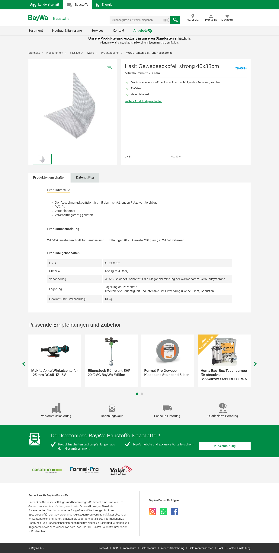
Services (97, 31)
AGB (115, 548)
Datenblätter (85, 177)
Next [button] (255, 363)
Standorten (165, 38)
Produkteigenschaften (49, 177)
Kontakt (118, 31)
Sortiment (35, 31)
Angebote (140, 30)
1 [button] (137, 394)
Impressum (129, 548)
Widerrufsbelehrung (172, 548)
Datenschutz (148, 548)
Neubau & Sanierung (67, 31)
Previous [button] (24, 363)
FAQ (220, 548)
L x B (128, 156)
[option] (73, 103)
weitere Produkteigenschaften (143, 101)
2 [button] (142, 394)
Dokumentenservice (201, 548)
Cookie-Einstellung (239, 548)
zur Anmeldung (225, 446)
